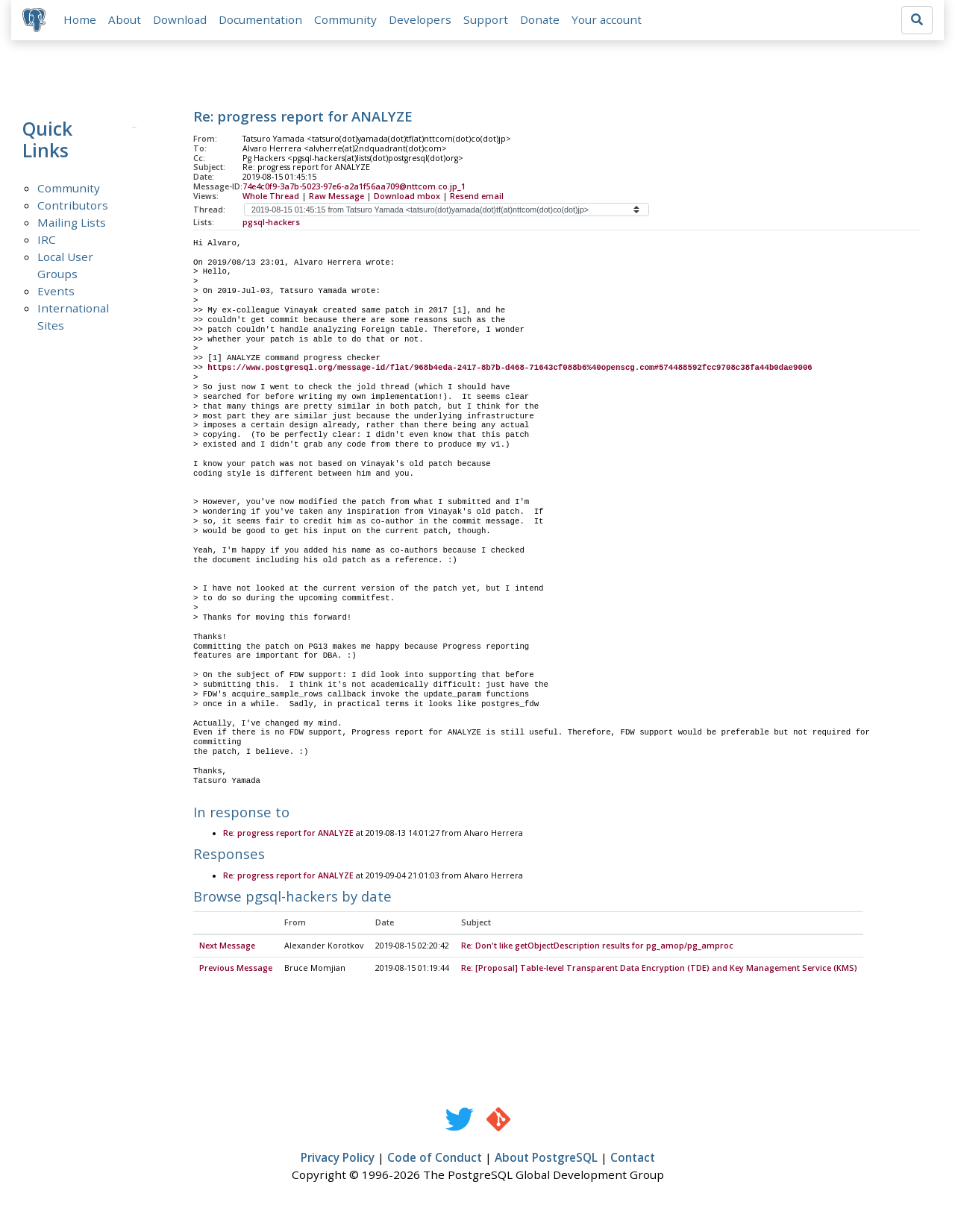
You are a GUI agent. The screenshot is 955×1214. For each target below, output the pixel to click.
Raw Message (336, 197)
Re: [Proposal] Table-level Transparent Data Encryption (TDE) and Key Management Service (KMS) (659, 969)
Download (180, 20)
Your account (607, 20)
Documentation (261, 20)
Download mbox (407, 197)
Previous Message (235, 969)
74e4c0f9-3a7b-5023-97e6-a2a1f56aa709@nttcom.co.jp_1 (354, 187)
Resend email (477, 197)
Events (56, 291)
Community (346, 20)
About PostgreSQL (546, 1158)
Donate (540, 20)
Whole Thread (270, 197)
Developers (420, 20)
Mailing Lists (71, 223)
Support (486, 20)
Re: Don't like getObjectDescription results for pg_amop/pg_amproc (597, 947)
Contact (632, 1158)
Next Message (227, 947)
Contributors (72, 205)
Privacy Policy (338, 1158)
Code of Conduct (434, 1158)
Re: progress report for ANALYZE (288, 834)
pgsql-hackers (271, 223)
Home (80, 20)
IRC (46, 240)
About (125, 20)
